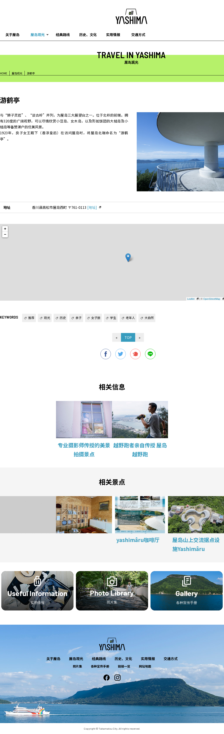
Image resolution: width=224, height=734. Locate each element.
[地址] (92, 207)
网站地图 (145, 666)
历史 (63, 318)
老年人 (130, 318)
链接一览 (124, 666)
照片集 (77, 666)
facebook (105, 354)
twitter (120, 354)
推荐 (31, 318)
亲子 (78, 318)
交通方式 (138, 34)
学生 (113, 318)
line (150, 354)
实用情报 (113, 34)
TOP (128, 337)
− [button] (5, 234)
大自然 (149, 318)
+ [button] (5, 229)
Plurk (135, 354)
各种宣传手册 (100, 666)
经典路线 (63, 34)
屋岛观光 (38, 34)
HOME (3, 73)
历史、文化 (88, 34)
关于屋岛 (53, 658)
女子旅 (95, 318)
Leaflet (190, 299)
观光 (47, 318)
